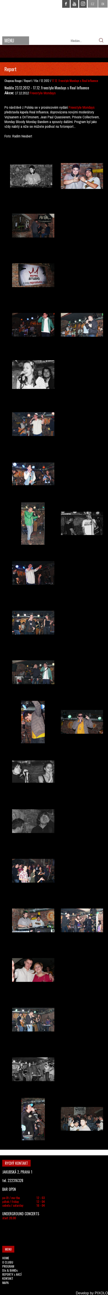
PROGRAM (8, 1266)
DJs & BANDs (10, 1270)
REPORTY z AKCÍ (11, 1274)
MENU (9, 40)
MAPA (5, 1282)
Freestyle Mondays (43, 92)
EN (103, 3)
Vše (36, 80)
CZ (92, 3)
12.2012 (45, 80)
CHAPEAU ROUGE (54, 17)
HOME (5, 1257)
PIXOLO (101, 1293)
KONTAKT (7, 1278)
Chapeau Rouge (13, 80)
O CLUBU (7, 1262)
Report (28, 80)
